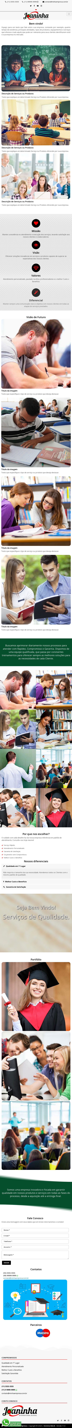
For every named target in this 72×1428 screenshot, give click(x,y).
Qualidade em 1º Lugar (14, 866)
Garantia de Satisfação (14, 887)
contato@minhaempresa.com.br (56, 2)
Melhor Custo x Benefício (15, 881)
